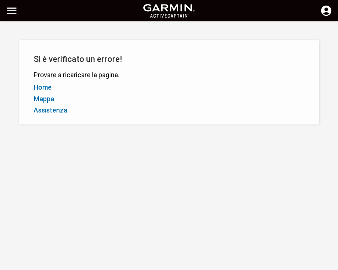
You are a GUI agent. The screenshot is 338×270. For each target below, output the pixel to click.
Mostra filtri (22, 50)
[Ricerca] (63, 32)
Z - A (30, 67)
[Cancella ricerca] (138, 32)
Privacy (154, 263)
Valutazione (56, 67)
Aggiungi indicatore (115, 67)
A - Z (12, 67)
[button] (328, 236)
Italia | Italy (181, 263)
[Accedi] (326, 15)
